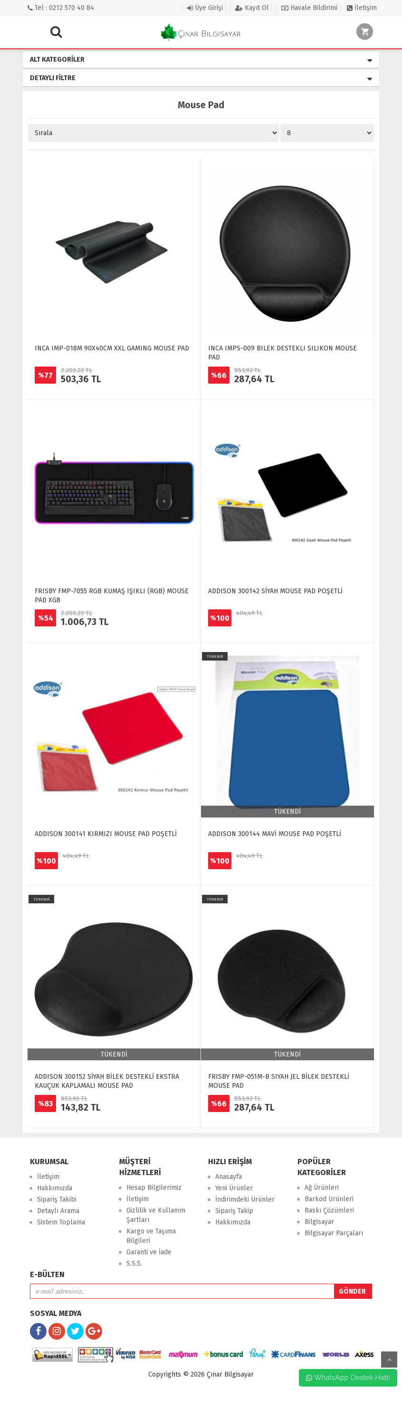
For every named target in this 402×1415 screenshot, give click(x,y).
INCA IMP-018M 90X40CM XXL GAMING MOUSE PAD (112, 348)
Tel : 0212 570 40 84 (61, 8)
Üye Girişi (205, 8)
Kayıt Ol (252, 8)
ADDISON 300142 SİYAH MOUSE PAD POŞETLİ (275, 591)
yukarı (389, 1359)
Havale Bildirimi (309, 8)
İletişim (362, 8)
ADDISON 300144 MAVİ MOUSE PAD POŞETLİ (274, 834)
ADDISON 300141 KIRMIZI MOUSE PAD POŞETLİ (106, 834)
